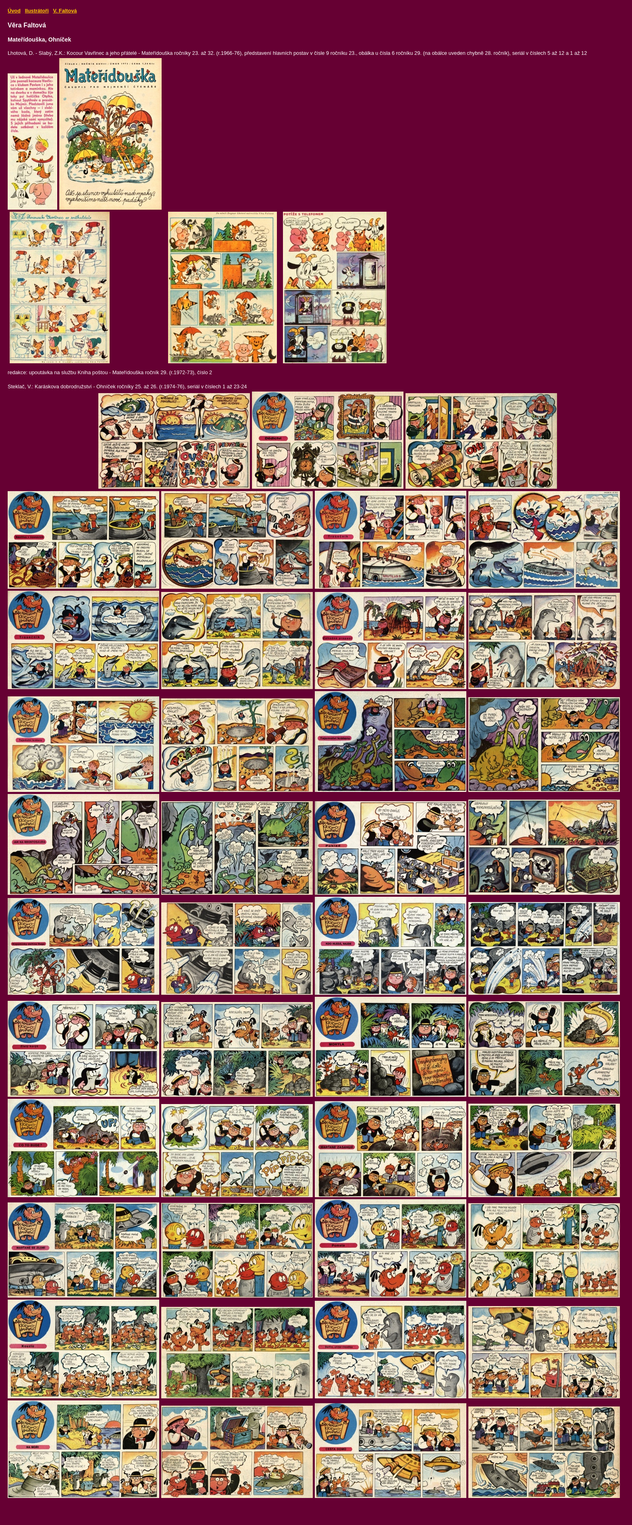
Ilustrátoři (37, 11)
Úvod (14, 11)
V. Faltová (65, 11)
